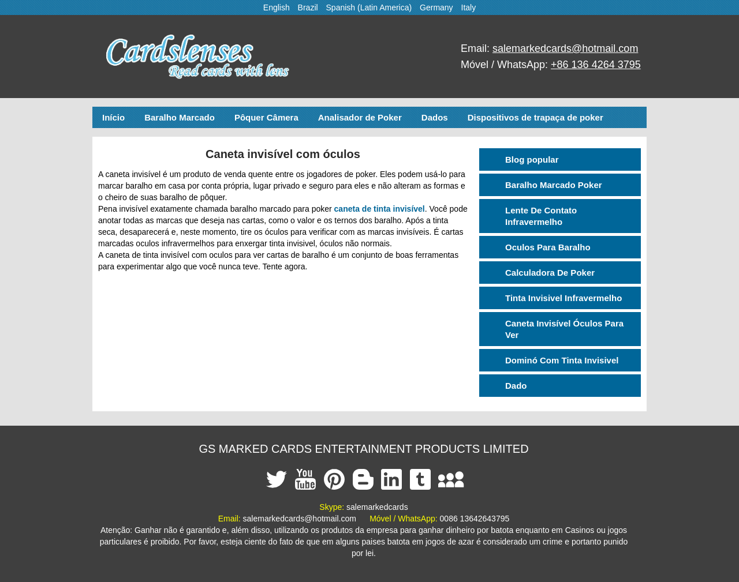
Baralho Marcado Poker (553, 185)
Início (113, 117)
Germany (436, 7)
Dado (516, 385)
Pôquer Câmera (266, 117)
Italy (468, 7)
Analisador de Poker (360, 117)
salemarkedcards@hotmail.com (565, 48)
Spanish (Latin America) (369, 7)
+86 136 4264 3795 (596, 64)
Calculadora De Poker (550, 272)
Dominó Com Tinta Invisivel (561, 360)
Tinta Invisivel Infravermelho (563, 298)
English (276, 7)
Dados (434, 117)
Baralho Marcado (179, 117)
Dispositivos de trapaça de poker (535, 117)
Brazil (308, 7)
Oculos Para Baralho (548, 247)
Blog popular (532, 159)
